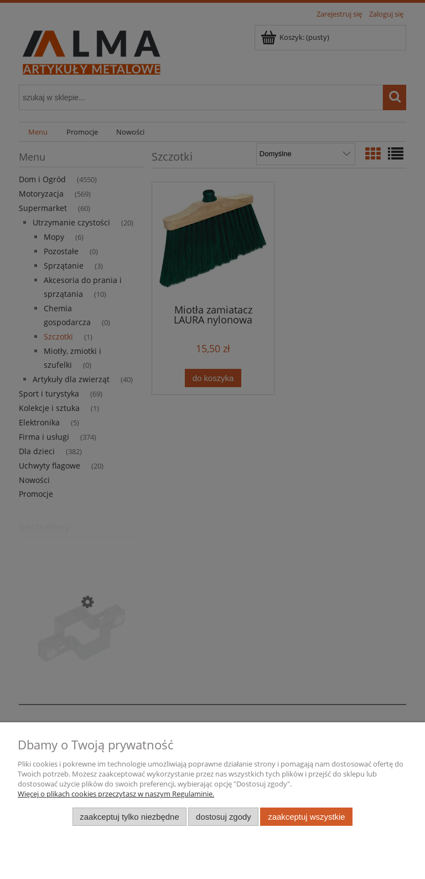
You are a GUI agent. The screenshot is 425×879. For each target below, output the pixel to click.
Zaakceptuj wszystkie (306, 816)
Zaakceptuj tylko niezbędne (129, 816)
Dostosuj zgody (223, 816)
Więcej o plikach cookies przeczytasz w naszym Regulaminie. (116, 794)
